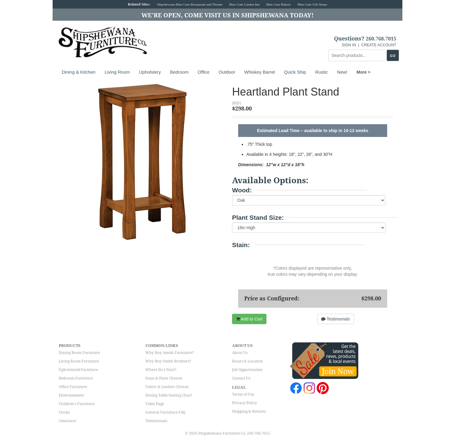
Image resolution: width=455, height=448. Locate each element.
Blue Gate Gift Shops (312, 4)
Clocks (64, 412)
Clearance (67, 421)
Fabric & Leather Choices (167, 387)
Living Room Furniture (79, 361)
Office (204, 72)
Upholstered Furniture (78, 370)
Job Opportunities (247, 370)
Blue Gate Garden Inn (244, 4)
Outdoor (227, 72)
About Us (240, 353)
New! (342, 72)
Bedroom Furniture (76, 378)
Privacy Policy (244, 403)
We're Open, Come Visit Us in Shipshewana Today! (227, 15)
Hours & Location (247, 361)
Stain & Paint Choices (163, 378)
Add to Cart (249, 319)
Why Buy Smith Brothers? (168, 361)
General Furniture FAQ (165, 412)
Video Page (154, 404)
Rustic (321, 72)
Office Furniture (73, 387)
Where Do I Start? (160, 370)
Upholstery (150, 72)
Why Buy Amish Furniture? (169, 353)
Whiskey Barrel (259, 72)
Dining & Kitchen (79, 72)
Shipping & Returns (249, 411)
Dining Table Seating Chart (168, 395)
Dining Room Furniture (79, 353)
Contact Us (241, 378)
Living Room (117, 72)
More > (363, 72)
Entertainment (71, 395)
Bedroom (179, 72)
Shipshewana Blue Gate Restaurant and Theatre (190, 4)
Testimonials (335, 319)
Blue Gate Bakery (278, 4)
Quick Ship (295, 72)
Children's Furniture (77, 404)
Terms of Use (243, 394)
